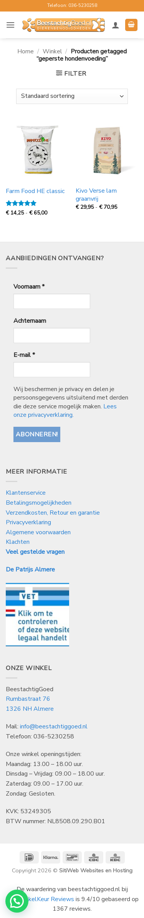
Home (25, 51)
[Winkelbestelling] (71, 96)
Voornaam (29, 286)
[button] (10, 24)
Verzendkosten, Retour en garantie (53, 513)
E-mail (24, 355)
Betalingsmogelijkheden (38, 503)
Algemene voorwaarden (38, 532)
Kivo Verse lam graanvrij (96, 195)
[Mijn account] (115, 25)
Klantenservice (26, 493)
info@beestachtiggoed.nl (54, 726)
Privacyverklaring (28, 522)
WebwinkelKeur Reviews (40, 899)
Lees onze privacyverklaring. (65, 410)
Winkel (52, 51)
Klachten (18, 542)
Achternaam (29, 321)
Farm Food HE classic (35, 191)
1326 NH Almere (30, 709)
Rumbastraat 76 (28, 699)
